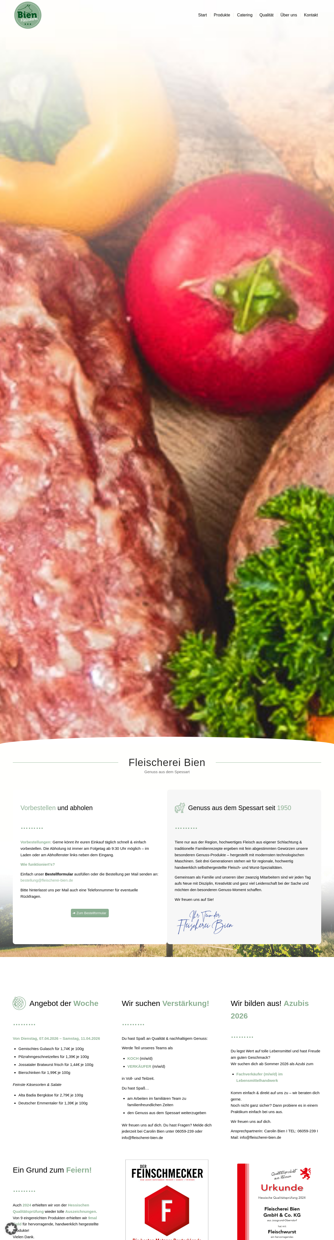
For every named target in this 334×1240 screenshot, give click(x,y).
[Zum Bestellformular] (90, 913)
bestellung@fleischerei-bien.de (46, 880)
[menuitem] (202, 15)
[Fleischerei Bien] (28, 15)
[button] (11, 1228)
